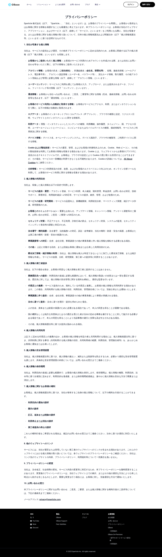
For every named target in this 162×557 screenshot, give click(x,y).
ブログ (84, 517)
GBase (58, 517)
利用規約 (113, 531)
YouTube (34, 521)
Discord (34, 528)
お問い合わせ (113, 521)
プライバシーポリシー (116, 524)
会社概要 (111, 517)
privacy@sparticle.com (50, 499)
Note (33, 524)
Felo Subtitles (61, 524)
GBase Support (61, 521)
